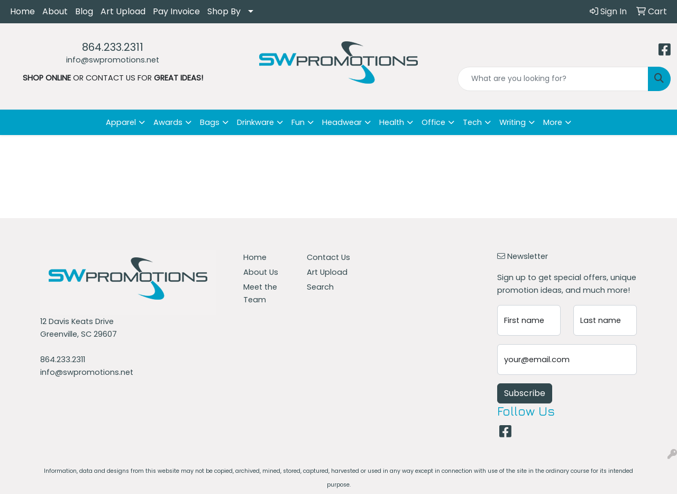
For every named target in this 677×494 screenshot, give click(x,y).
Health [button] (391, 122)
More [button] (552, 122)
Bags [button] (209, 122)
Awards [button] (167, 122)
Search (320, 287)
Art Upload (122, 11)
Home (22, 11)
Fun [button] (298, 122)
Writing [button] (512, 122)
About (55, 11)
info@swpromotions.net (112, 60)
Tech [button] (472, 122)
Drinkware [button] (255, 122)
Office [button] (433, 122)
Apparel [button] (121, 122)
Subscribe (524, 393)
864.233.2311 (112, 47)
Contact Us (328, 257)
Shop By (224, 11)
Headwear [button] (342, 122)
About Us (260, 272)
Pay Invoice (176, 11)
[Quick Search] (553, 79)
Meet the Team (260, 293)
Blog (84, 11)
